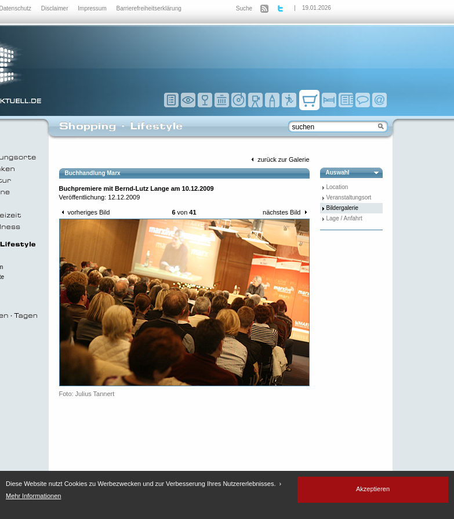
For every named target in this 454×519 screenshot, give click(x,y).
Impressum (93, 8)
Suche (244, 8)
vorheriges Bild (84, 212)
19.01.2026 (316, 8)
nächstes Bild (286, 212)
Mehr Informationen (33, 495)
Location (337, 187)
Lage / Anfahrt (344, 218)
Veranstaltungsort (349, 197)
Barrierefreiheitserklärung (149, 8)
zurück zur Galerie (279, 159)
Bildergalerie (342, 208)
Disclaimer (55, 8)
